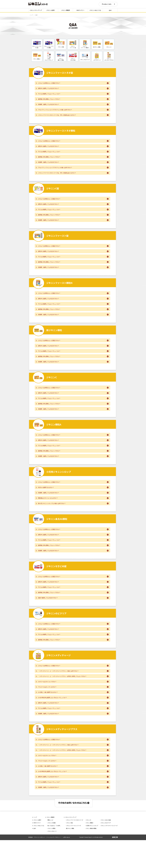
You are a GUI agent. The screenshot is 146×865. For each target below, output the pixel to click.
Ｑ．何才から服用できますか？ (72, 500)
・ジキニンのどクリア (105, 847)
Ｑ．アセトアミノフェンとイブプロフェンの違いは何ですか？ (72, 111)
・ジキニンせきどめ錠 (105, 845)
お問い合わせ (66, 862)
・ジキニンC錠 (69, 847)
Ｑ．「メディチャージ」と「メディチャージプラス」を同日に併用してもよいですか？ (72, 695)
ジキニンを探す (50, 10)
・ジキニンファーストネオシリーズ (74, 845)
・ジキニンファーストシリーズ (73, 850)
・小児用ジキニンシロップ (91, 850)
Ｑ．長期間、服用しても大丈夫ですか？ (72, 105)
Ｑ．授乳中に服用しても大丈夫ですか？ (72, 88)
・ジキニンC (88, 845)
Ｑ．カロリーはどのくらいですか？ (72, 701)
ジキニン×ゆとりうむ (95, 10)
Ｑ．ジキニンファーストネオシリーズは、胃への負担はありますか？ (72, 116)
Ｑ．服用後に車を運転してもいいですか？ (72, 99)
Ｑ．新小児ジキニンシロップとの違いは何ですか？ (72, 517)
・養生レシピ (49, 845)
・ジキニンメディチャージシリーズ (108, 850)
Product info (106, 4)
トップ (31, 15)
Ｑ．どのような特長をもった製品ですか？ (72, 83)
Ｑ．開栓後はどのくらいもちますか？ (72, 512)
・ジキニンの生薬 (50, 847)
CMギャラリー (80, 10)
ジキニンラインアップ (36, 10)
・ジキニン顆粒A (89, 847)
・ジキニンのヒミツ (51, 856)
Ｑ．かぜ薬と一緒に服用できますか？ (72, 712)
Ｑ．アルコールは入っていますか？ (72, 706)
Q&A (110, 10)
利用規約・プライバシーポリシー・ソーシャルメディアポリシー (44, 862)
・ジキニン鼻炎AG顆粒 (90, 853)
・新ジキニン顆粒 (69, 853)
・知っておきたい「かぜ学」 (53, 850)
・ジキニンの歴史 (50, 853)
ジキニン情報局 (65, 10)
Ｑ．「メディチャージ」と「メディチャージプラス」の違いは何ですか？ (72, 690)
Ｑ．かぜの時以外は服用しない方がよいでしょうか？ (72, 718)
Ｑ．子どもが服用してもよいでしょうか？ (72, 94)
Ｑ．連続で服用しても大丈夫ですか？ (72, 615)
